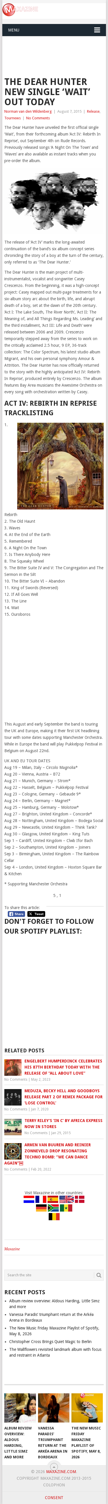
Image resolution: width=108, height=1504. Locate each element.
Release (93, 111)
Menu (13, 30)
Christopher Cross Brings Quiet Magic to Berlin (50, 1341)
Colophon (54, 1485)
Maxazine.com (61, 1471)
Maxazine (12, 1249)
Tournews (12, 118)
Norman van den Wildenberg (28, 111)
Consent (54, 1497)
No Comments (38, 118)
